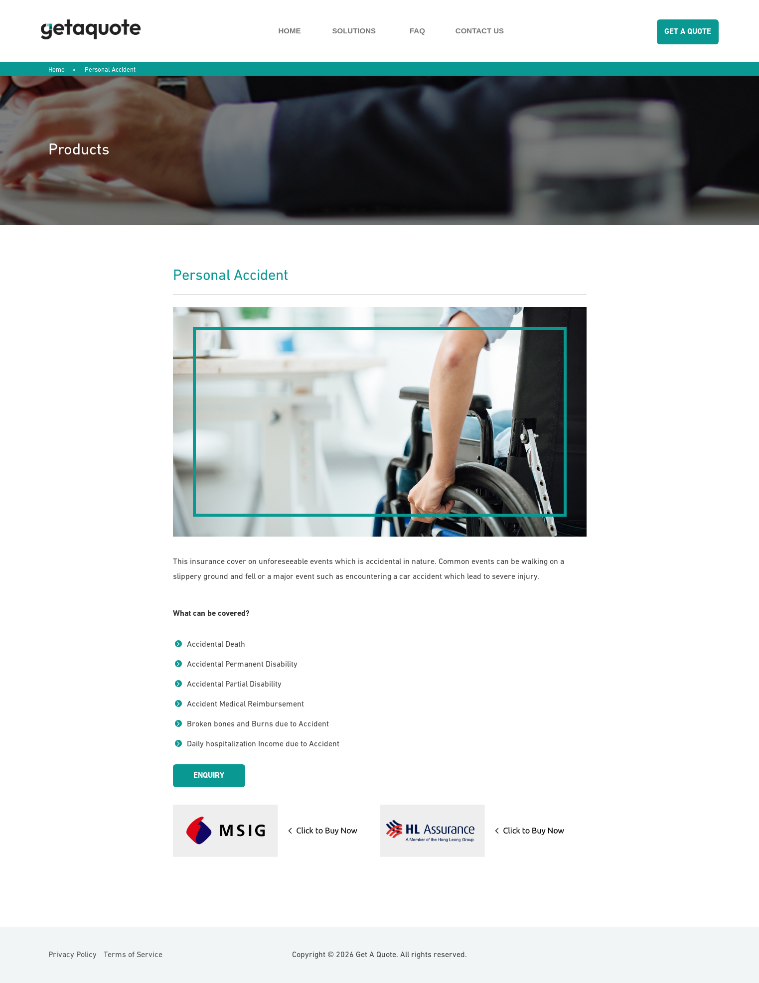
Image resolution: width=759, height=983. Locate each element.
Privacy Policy (72, 955)
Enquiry (208, 776)
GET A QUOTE (687, 32)
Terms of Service (133, 955)
